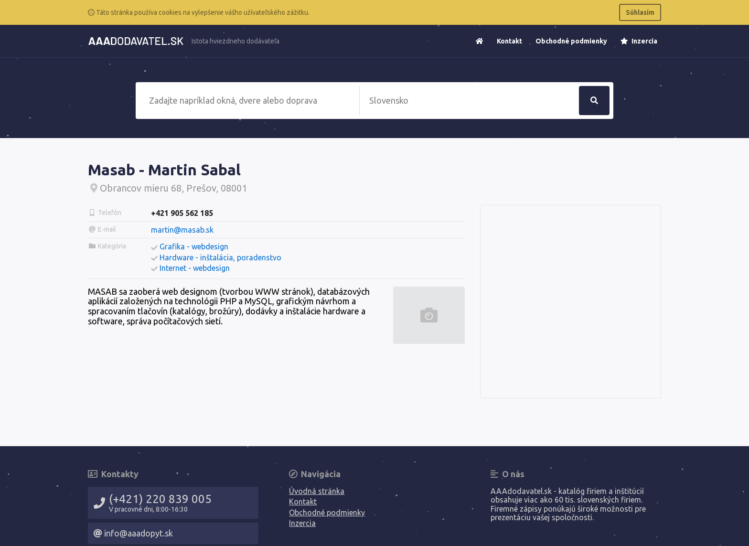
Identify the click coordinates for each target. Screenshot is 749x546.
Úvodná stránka (316, 491)
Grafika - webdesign (194, 246)
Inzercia (639, 41)
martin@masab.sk (182, 229)
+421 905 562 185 (182, 213)
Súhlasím (640, 12)
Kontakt (509, 41)
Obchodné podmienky (571, 41)
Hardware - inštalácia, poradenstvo (220, 257)
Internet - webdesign (195, 268)
